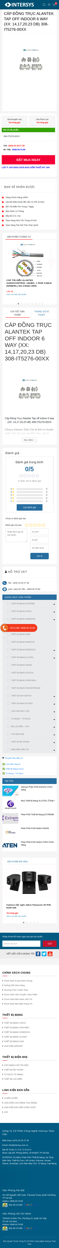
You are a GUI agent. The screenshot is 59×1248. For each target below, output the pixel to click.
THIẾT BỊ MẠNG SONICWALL (24, 680)
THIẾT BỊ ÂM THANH (20, 742)
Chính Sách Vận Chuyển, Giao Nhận (20, 994)
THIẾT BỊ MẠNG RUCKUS (22, 673)
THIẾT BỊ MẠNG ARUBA (21, 665)
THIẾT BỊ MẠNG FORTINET (16, 1027)
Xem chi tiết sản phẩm (16, 294)
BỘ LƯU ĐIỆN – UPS (20, 726)
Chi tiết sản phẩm (18, 313)
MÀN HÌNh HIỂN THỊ (20, 749)
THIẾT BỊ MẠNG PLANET (22, 703)
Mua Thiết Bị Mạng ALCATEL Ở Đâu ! (38, 801)
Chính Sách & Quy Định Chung (18, 981)
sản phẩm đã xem (17, 861)
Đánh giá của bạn (14, 525)
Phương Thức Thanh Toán (16, 990)
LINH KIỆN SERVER (13, 1046)
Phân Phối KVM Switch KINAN (35, 828)
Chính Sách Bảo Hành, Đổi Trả (18, 999)
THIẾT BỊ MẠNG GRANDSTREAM (25, 688)
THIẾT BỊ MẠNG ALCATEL (22, 657)
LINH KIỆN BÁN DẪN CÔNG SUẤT (20, 1107)
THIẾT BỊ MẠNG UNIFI (21, 634)
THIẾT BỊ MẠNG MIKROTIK (23, 642)
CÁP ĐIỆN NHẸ (17, 734)
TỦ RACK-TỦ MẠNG (13, 1074)
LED (6, 1112)
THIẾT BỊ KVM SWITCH (21, 696)
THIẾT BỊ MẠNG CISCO (21, 611)
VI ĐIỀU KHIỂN (11, 1098)
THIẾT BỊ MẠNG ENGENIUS (23, 650)
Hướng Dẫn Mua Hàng (14, 985)
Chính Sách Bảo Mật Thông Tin (18, 1004)
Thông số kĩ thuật (41, 313)
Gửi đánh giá (29, 507)
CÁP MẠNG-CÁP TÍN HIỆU (16, 1065)
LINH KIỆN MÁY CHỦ (20, 711)
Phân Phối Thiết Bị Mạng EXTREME (37, 814)
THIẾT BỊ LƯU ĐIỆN (13, 1079)
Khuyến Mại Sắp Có (14, 758)
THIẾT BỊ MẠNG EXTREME (23, 604)
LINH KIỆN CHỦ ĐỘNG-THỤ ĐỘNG (20, 1103)
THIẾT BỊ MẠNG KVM (14, 1041)
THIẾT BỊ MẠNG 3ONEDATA (23, 619)
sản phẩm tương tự (19, 237)
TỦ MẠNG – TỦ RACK (20, 719)
